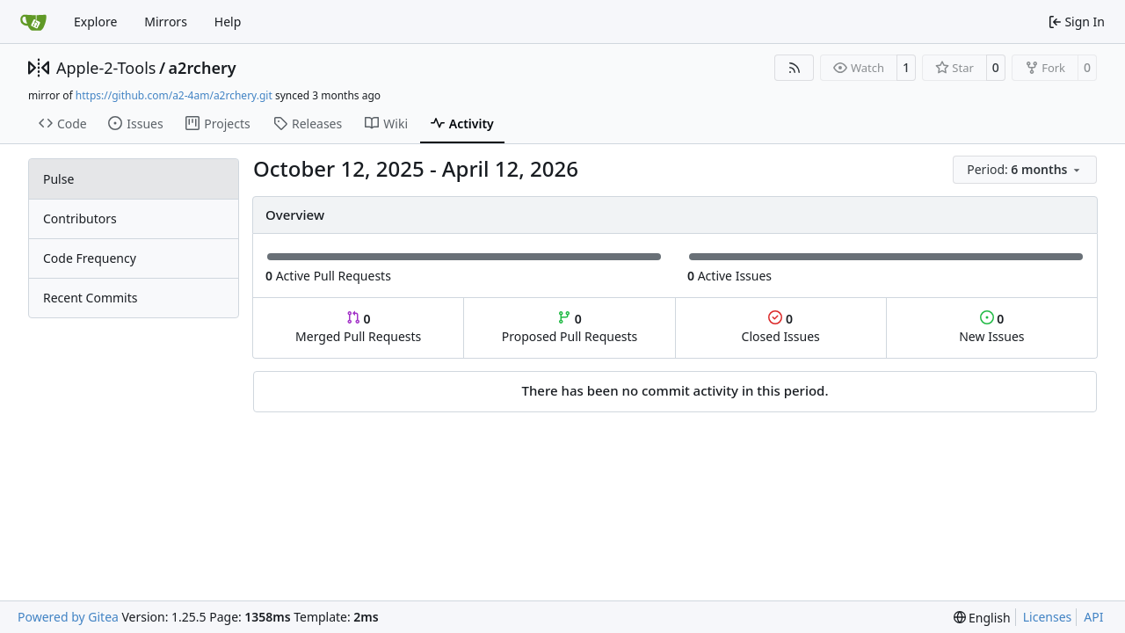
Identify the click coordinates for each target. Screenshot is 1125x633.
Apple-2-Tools (106, 67)
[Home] (33, 22)
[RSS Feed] (794, 68)
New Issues (991, 327)
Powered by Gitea (68, 616)
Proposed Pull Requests (570, 327)
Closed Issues (781, 327)
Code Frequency (89, 258)
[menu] (1025, 170)
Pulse (58, 179)
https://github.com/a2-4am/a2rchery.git (174, 95)
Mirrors (165, 21)
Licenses (1047, 616)
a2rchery (202, 67)
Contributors (80, 218)
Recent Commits (90, 297)
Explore (95, 21)
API (1093, 616)
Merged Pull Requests (358, 327)
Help (228, 21)
